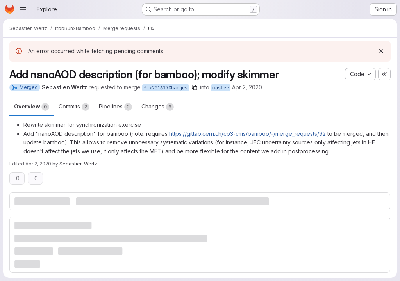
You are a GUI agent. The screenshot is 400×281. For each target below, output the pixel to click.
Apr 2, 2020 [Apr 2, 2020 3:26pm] (38, 164)
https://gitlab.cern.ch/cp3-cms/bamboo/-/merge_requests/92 (247, 133)
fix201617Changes (166, 88)
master (220, 88)
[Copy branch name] (194, 87)
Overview (31, 107)
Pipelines (115, 107)
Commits (74, 107)
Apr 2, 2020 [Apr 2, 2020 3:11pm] (247, 87)
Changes (157, 107)
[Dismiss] (381, 51)
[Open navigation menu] (23, 9)
